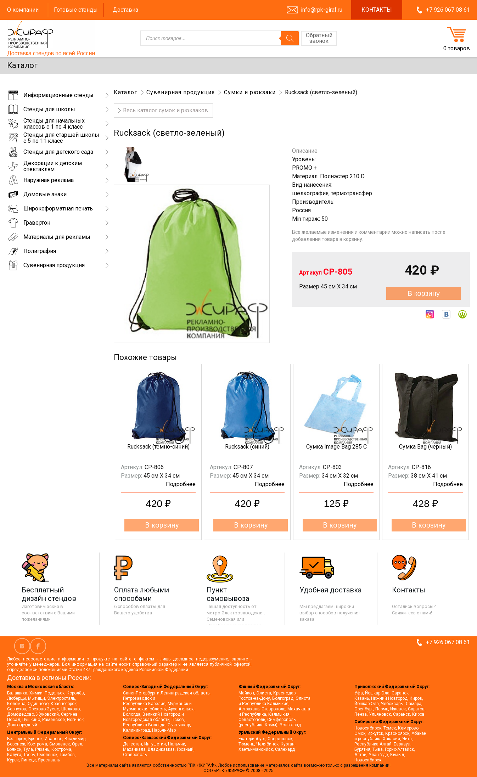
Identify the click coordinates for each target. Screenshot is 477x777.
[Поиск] (290, 38)
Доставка (125, 9)
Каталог (125, 92)
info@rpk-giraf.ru (321, 9)
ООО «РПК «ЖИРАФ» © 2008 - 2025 (238, 770)
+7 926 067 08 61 (448, 9)
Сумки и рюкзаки (250, 92)
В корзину (424, 293)
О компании (23, 9)
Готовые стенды (76, 9)
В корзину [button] (162, 525)
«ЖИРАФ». (207, 765)
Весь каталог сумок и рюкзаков (165, 110)
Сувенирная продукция (180, 92)
